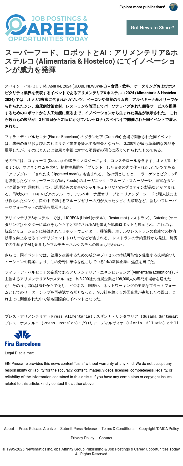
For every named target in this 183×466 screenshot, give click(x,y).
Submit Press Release (78, 428)
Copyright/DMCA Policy (159, 428)
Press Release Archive (37, 428)
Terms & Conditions (118, 428)
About (9, 428)
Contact (105, 438)
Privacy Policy (82, 438)
